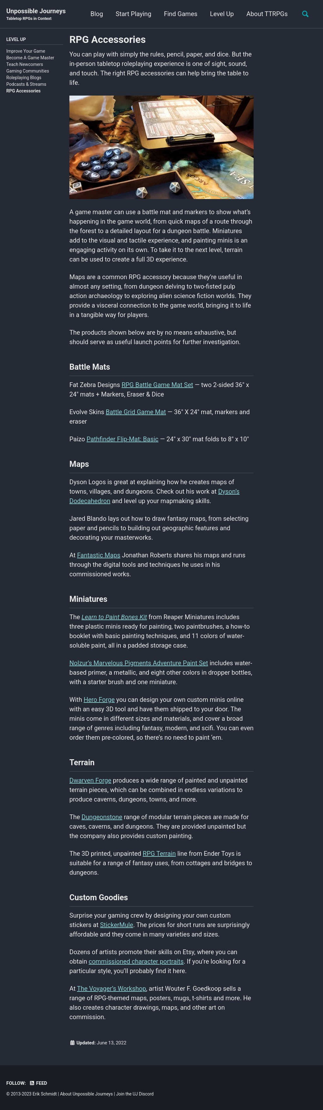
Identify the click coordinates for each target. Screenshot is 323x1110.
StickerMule (116, 925)
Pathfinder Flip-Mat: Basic (122, 439)
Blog (97, 14)
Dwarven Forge (90, 780)
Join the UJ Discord (135, 1093)
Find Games (180, 14)
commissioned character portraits (136, 961)
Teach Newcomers (24, 64)
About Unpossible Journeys (86, 1093)
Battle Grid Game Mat (136, 412)
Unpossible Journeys (36, 14)
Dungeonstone (102, 817)
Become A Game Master (30, 57)
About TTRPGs (267, 14)
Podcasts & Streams (26, 84)
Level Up (222, 14)
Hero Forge (99, 699)
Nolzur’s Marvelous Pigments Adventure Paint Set (138, 663)
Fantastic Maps (98, 555)
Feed (38, 1083)
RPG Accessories (23, 90)
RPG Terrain (159, 853)
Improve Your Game (25, 51)
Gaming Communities (27, 70)
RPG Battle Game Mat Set (157, 385)
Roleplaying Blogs (23, 77)
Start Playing (133, 14)
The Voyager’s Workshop (111, 988)
